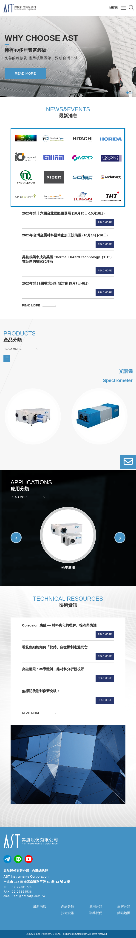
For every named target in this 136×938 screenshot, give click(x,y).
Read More (105, 222)
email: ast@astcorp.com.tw (24, 896)
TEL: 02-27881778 (17, 887)
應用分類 (95, 906)
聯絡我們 (95, 913)
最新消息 (39, 906)
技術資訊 (67, 913)
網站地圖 (123, 913)
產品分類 (67, 906)
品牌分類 (123, 906)
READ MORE (25, 83)
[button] (119, 537)
